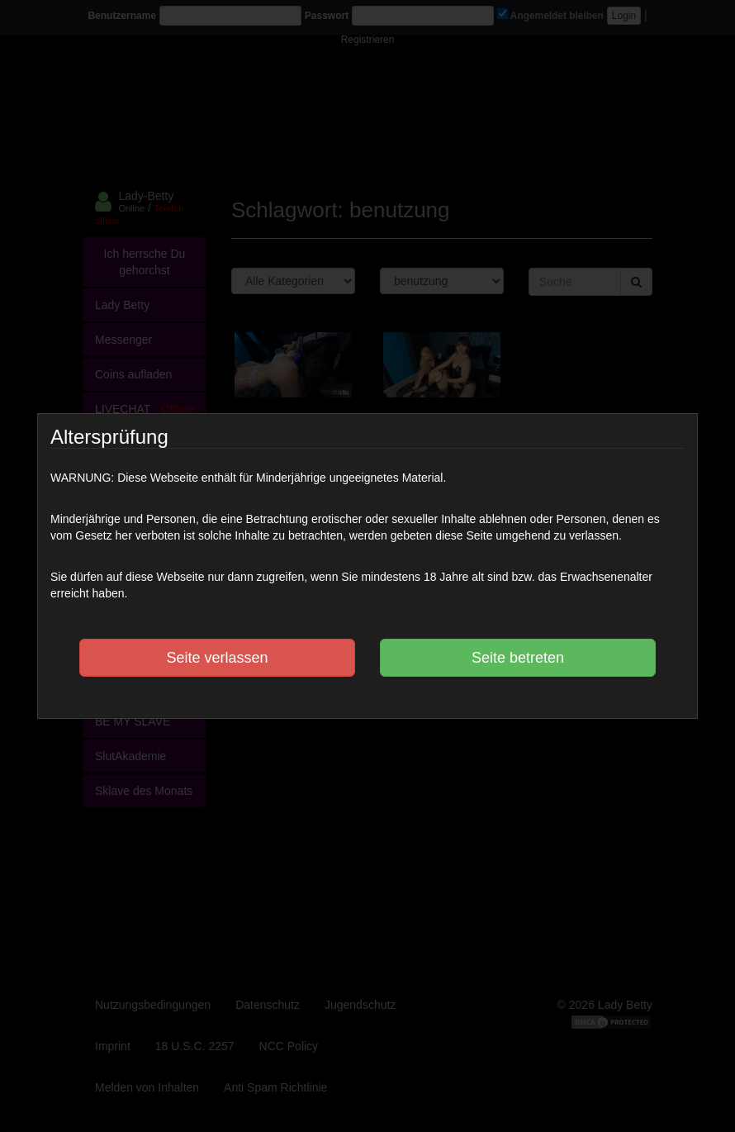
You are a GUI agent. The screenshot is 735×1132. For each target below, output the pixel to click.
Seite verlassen (217, 657)
